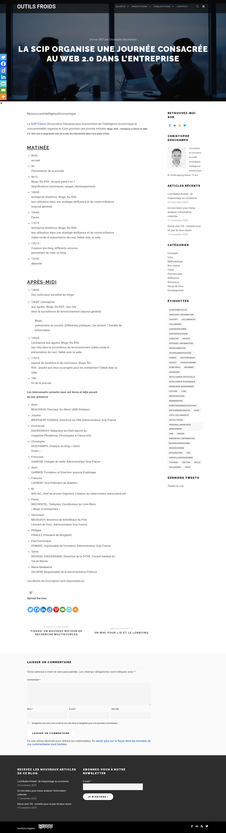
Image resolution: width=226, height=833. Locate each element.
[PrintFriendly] (69, 606)
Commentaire (34, 680)
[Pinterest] (56, 606)
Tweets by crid (176, 486)
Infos (170, 257)
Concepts (173, 253)
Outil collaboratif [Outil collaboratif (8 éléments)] (179, 415)
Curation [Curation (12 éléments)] (174, 339)
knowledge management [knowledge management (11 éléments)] (181, 386)
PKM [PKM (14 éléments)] (171, 434)
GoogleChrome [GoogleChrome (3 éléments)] (188, 363)
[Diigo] (50, 606)
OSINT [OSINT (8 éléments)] (197, 410)
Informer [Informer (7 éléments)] (189, 367)
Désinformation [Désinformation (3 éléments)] (177, 348)
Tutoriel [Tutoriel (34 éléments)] (173, 462)
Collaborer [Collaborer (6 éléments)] (175, 324)
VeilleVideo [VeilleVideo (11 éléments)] (175, 467)
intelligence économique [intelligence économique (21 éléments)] (182, 382)
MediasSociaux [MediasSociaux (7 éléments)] (177, 396)
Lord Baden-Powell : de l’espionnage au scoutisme (43, 781)
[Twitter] (30, 606)
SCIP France (38, 123)
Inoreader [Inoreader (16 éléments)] (174, 372)
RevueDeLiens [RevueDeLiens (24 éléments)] (176, 453)
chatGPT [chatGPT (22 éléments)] (173, 319)
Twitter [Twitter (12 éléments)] (186, 462)
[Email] (62, 606)
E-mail (72, 709)
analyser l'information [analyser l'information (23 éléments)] (181, 315)
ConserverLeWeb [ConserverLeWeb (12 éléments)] (177, 329)
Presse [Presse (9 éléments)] (180, 434)
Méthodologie (175, 261)
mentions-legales (26, 828)
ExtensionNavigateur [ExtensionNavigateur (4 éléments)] (180, 353)
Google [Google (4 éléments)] (173, 363)
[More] (75, 606)
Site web (115, 709)
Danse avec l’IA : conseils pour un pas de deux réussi (44, 804)
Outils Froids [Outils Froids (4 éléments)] (176, 420)
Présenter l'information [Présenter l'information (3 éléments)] (182, 438)
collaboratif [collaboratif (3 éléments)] (189, 319)
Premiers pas (175, 273)
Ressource (173, 282)
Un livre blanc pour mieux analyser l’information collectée (181, 212)
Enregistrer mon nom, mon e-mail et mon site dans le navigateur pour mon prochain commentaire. (75, 723)
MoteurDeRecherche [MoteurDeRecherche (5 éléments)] (179, 410)
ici (82, 581)
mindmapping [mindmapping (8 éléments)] (176, 401)
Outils (171, 269)
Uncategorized (176, 290)
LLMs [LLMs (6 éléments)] (183, 391)
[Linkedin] (43, 606)
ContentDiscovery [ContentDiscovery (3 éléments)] (178, 334)
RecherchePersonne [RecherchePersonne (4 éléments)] (179, 443)
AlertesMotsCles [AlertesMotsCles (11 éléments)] (178, 310)
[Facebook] (37, 606)
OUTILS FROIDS (33, 6)
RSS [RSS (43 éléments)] (188, 453)
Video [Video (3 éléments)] (187, 467)
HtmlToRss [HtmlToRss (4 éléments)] (174, 367)
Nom (30, 709)
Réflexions (173, 278)
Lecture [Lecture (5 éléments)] (173, 391)
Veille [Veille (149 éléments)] (197, 462)
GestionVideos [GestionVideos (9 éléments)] (187, 358)
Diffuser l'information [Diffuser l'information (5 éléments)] (181, 343)
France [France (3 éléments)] (173, 358)
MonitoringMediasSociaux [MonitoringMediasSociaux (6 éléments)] (182, 406)
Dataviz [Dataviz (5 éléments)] (186, 339)
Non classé (174, 265)
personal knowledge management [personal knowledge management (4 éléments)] (180, 427)
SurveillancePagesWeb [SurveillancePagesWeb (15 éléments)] (181, 458)
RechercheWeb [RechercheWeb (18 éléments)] (176, 448)
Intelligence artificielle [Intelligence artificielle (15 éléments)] (182, 377)
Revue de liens (176, 286)
